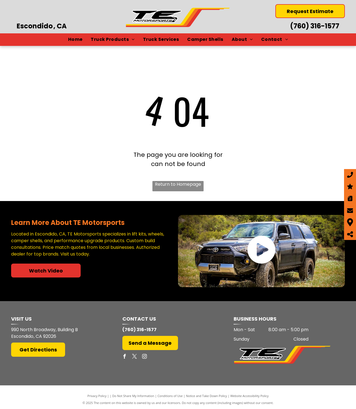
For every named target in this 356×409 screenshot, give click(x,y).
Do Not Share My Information (133, 396)
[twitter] (134, 357)
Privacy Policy (97, 396)
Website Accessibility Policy (249, 396)
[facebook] (124, 357)
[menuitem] (75, 39)
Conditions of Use (170, 396)
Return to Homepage (178, 184)
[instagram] (144, 357)
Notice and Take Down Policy (206, 396)
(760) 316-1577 (314, 26)
